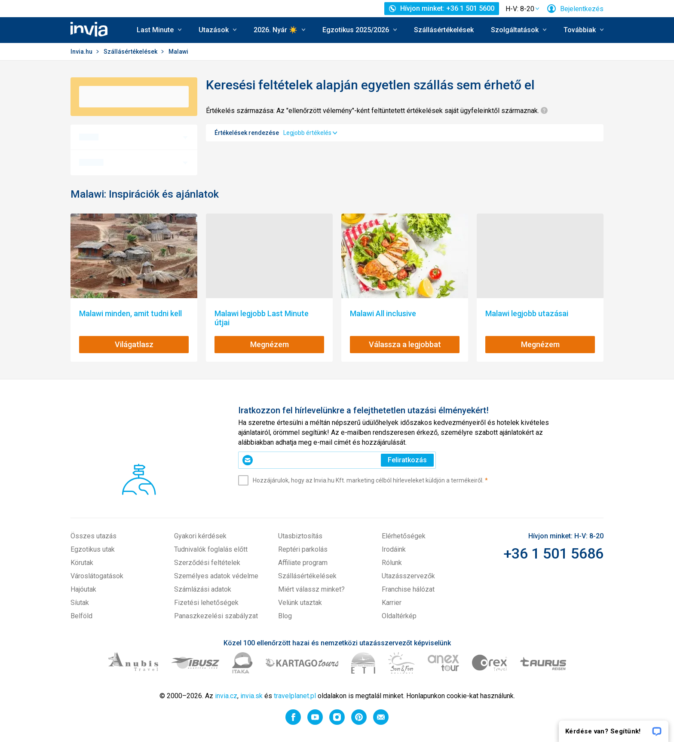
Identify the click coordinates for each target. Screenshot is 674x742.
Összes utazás (93, 536)
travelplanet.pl (295, 696)
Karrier (391, 602)
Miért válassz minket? (311, 589)
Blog (285, 616)
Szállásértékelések (444, 30)
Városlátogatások (96, 576)
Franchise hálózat (408, 589)
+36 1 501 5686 (553, 553)
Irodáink (394, 549)
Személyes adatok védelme (216, 576)
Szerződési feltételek (207, 563)
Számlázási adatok (202, 589)
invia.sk (251, 696)
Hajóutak (83, 589)
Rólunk (392, 563)
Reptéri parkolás (303, 549)
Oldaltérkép (399, 616)
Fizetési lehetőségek (206, 602)
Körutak (81, 563)
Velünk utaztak (300, 602)
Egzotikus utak (92, 549)
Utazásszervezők (408, 576)
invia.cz (226, 696)
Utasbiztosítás (300, 536)
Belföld (81, 616)
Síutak (79, 602)
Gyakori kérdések (200, 536)
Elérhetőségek (404, 536)
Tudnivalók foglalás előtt (211, 549)
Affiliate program (303, 563)
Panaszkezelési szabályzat (216, 616)
